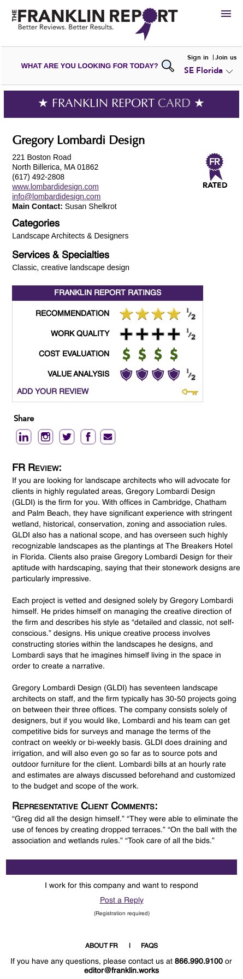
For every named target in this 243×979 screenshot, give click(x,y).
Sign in (198, 57)
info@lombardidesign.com (56, 196)
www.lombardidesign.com (55, 186)
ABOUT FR (101, 946)
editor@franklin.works (121, 971)
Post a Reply (122, 900)
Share (24, 419)
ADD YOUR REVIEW (52, 392)
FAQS (149, 946)
